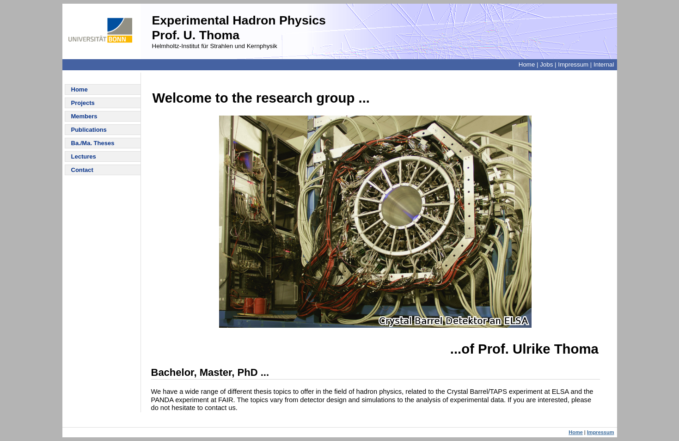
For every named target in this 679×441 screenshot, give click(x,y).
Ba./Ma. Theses (93, 143)
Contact (82, 169)
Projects (83, 102)
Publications (89, 129)
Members (84, 116)
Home (527, 64)
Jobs (546, 64)
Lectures (83, 156)
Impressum (573, 64)
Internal (603, 64)
